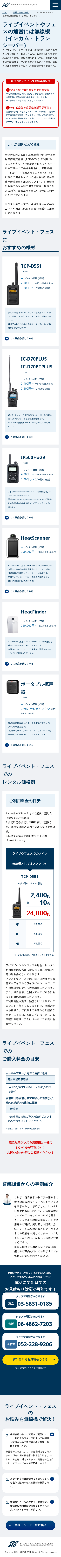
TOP (4, 12)
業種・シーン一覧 (21, 12)
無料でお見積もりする (35, 1359)
